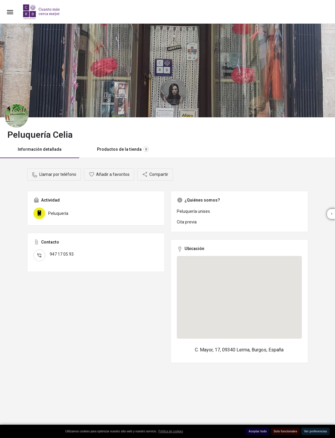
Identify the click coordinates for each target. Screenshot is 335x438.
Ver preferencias (315, 431)
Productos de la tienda (123, 149)
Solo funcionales (285, 431)
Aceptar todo (257, 431)
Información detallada (40, 149)
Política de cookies (170, 431)
